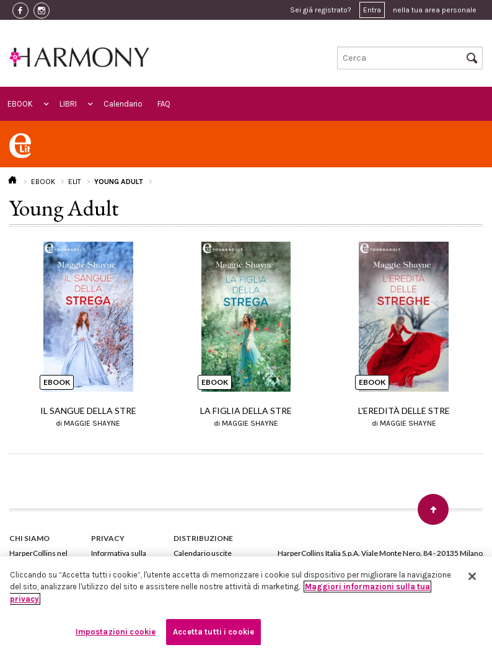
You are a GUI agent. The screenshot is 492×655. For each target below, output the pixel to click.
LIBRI (68, 103)
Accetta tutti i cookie (213, 631)
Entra (372, 10)
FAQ (163, 103)
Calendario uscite (203, 553)
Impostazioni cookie (116, 631)
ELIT (74, 181)
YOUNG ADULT (118, 181)
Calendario (123, 103)
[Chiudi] (472, 576)
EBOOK (20, 103)
